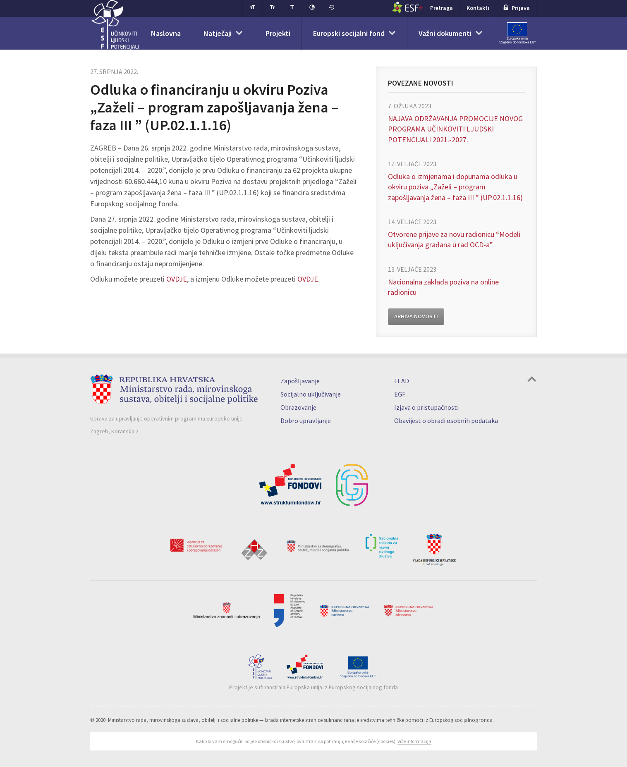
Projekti (278, 33)
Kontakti (478, 8)
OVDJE (176, 279)
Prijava (516, 8)
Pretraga (441, 8)
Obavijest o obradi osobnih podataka (446, 420)
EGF (399, 394)
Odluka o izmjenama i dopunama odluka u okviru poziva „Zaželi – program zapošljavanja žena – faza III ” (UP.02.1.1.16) (455, 187)
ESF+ (407, 7)
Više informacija (414, 741)
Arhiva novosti (416, 316)
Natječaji (217, 33)
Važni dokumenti (445, 33)
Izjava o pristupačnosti (426, 407)
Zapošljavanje (300, 381)
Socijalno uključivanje (310, 394)
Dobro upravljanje (305, 420)
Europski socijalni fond (349, 33)
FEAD (401, 381)
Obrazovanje (298, 407)
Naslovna (166, 33)
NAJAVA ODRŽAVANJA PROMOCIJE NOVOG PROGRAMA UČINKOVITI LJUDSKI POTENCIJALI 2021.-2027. (455, 129)
